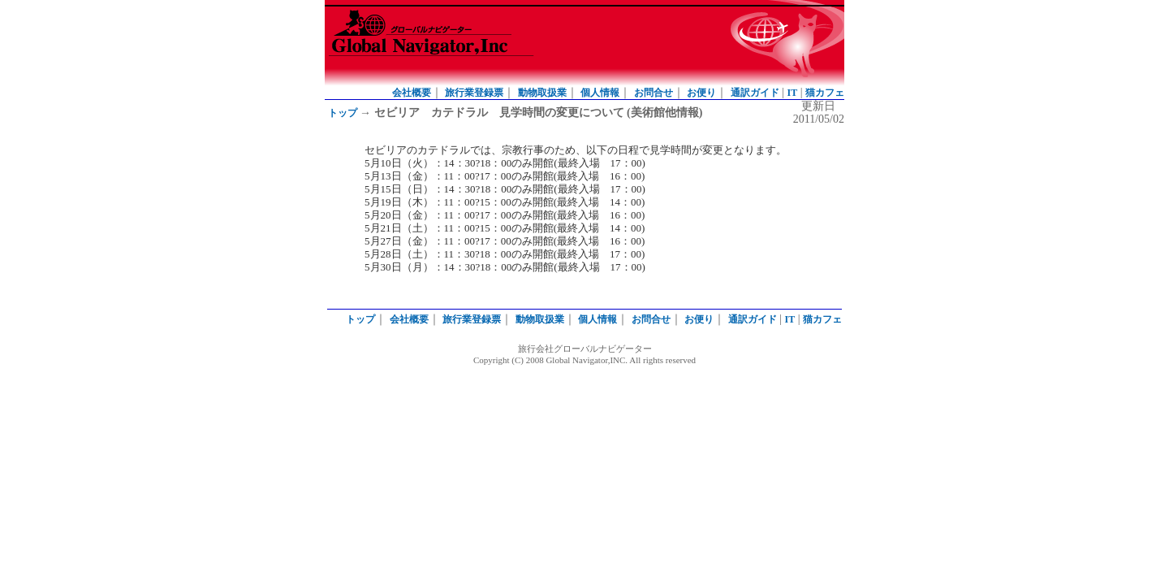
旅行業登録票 (474, 92)
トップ (342, 113)
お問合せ (653, 92)
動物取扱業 (542, 92)
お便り (701, 92)
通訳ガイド (755, 92)
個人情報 (599, 92)
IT (792, 92)
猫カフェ (824, 92)
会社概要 (411, 92)
